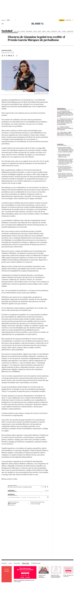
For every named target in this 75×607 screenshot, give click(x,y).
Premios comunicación (32, 497)
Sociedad (7, 31)
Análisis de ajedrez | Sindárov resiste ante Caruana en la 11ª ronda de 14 (65, 128)
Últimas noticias (70, 31)
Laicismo (48, 31)
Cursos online (17, 563)
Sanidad (39, 31)
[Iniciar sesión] (69, 20)
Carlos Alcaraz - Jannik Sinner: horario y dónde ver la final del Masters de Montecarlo (64, 134)
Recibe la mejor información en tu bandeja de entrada (21, 487)
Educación (23, 31)
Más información (11, 505)
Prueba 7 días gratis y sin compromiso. (68, 576)
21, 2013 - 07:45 (9, 52)
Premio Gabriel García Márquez (14, 497)
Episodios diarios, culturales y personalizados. (42, 576)
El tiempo (64, 31)
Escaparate (4, 563)
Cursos (10, 563)
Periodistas (24, 497)
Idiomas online (25, 563)
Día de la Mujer (17, 31)
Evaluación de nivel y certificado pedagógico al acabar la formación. (55, 576)
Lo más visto (60, 144)
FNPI (39, 497)
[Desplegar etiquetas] (48, 497)
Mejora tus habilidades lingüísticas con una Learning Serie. (24, 581)
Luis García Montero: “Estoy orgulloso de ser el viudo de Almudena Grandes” (64, 155)
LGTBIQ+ (59, 31)
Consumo (44, 31)
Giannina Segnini (7, 50)
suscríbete (61, 20)
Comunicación (54, 31)
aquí (39, 503)
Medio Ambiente (29, 31)
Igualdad (35, 31)
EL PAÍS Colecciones (35, 563)
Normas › (47, 490)
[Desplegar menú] (3, 24)
